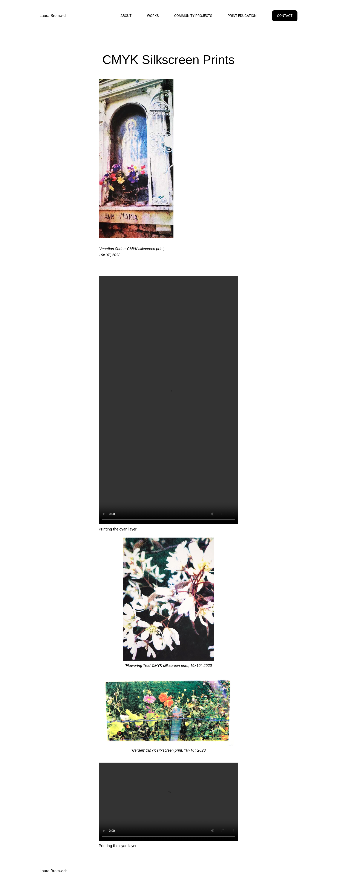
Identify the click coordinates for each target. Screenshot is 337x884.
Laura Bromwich (53, 16)
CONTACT (285, 16)
